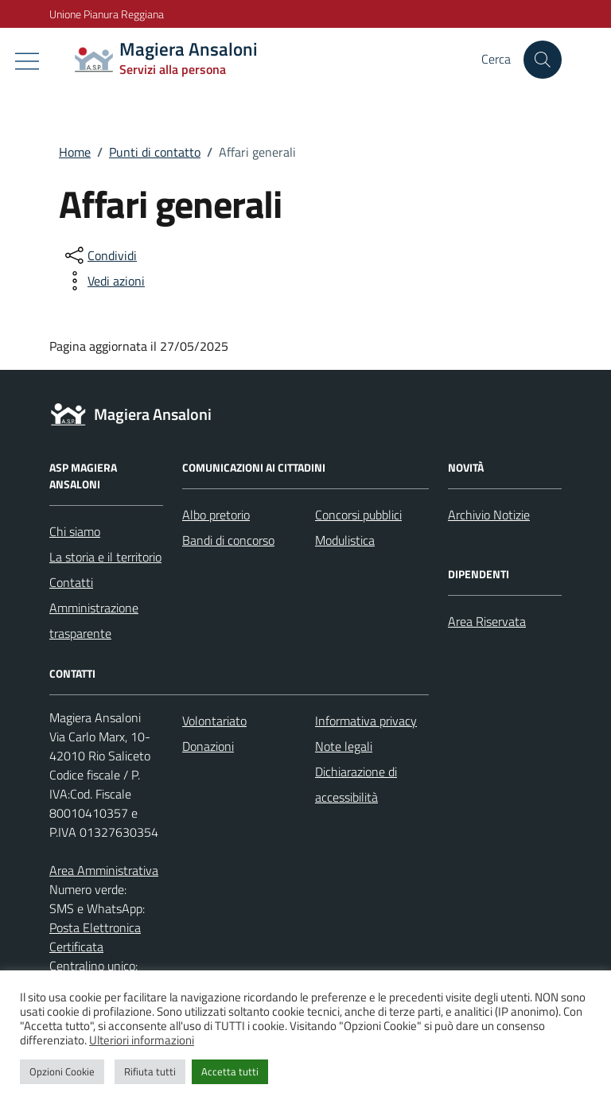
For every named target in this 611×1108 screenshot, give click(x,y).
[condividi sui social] (99, 255)
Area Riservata (487, 621)
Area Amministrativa (103, 870)
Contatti (71, 582)
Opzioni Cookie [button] (62, 1071)
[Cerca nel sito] (542, 60)
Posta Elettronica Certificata (95, 937)
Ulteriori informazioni (141, 1040)
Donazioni (208, 746)
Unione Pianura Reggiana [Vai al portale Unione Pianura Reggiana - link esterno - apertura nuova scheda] (106, 14)
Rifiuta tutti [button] (150, 1071)
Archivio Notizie (489, 514)
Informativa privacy (366, 720)
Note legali (343, 746)
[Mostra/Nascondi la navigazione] (27, 61)
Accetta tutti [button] (230, 1071)
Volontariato (214, 720)
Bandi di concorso (228, 540)
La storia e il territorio (105, 556)
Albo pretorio (216, 514)
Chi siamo (74, 531)
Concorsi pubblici (358, 514)
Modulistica (345, 540)
